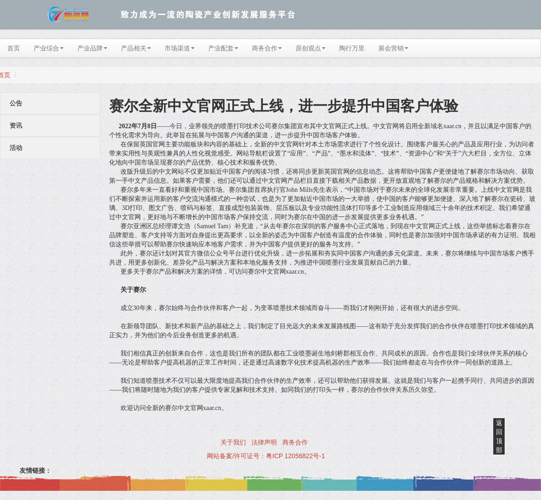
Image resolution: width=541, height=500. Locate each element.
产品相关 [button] (136, 48)
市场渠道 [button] (180, 48)
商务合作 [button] (267, 48)
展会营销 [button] (393, 48)
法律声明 (264, 442)
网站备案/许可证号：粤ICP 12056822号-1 (266, 456)
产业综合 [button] (49, 48)
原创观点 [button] (311, 48)
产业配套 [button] (223, 48)
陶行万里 (352, 48)
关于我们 (233, 442)
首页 (13, 48)
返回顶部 (499, 436)
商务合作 (295, 442)
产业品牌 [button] (92, 48)
